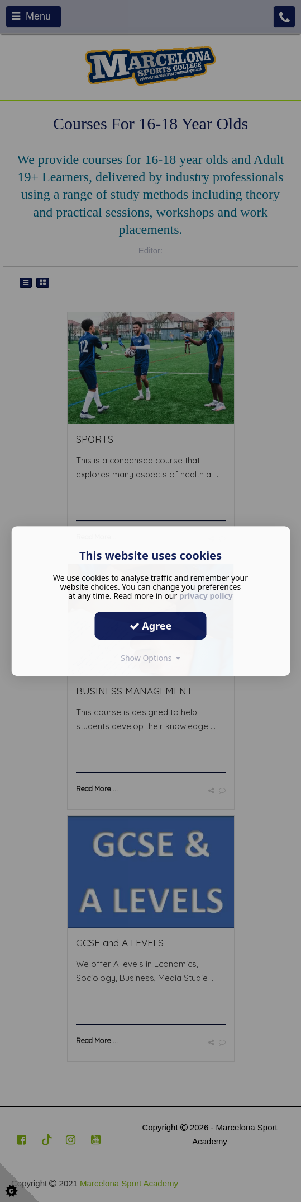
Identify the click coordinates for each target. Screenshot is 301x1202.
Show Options (150, 657)
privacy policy (206, 595)
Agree (151, 625)
